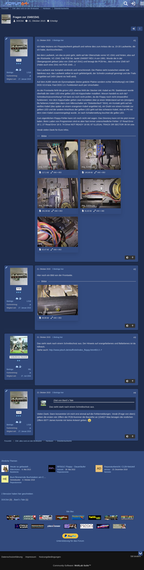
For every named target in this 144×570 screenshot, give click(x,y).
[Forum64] (65, 3)
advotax (107, 470)
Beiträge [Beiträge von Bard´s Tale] (10, 369)
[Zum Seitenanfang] (132, 258)
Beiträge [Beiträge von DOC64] (10, 72)
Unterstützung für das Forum (70, 541)
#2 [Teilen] (134, 269)
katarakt (60, 470)
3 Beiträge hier (58, 40)
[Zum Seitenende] (140, 553)
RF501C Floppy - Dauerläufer (71, 466)
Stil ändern (135, 556)
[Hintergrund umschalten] (127, 258)
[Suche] (126, 3)
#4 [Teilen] (134, 392)
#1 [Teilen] (134, 40)
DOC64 (20, 21)
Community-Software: (72, 565)
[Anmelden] (133, 3)
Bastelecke (14, 472)
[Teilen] (133, 29)
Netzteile (107, 472)
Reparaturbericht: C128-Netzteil (119, 466)
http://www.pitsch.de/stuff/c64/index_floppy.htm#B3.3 (74, 350)
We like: (70, 511)
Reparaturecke (63, 472)
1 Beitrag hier (57, 337)
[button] (140, 29)
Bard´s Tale (19, 499)
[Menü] (140, 3)
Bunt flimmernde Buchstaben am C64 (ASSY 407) (34, 477)
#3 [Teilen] (134, 337)
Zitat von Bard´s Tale (63, 400)
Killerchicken (15, 470)
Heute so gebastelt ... (20, 466)
